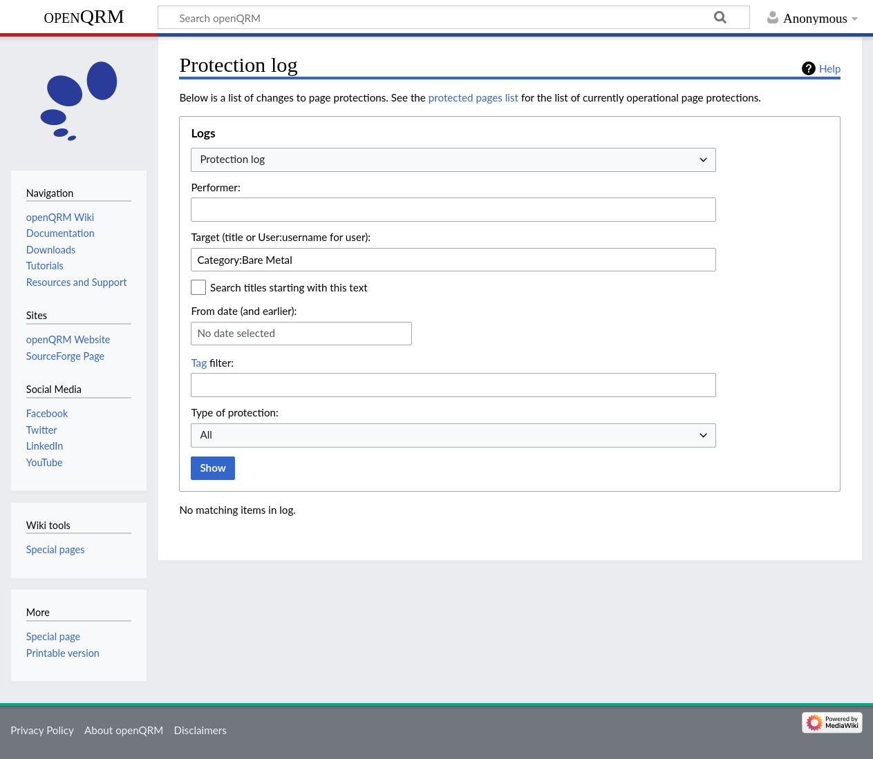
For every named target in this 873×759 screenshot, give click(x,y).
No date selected (236, 333)
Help (830, 68)
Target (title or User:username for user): (280, 237)
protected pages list (473, 97)
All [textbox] (206, 434)
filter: (212, 362)
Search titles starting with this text (289, 287)
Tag (199, 362)
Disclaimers (200, 730)
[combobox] (453, 160)
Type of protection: (234, 412)
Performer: (215, 187)
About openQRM (123, 730)
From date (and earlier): (244, 311)
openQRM (84, 16)
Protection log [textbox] (232, 159)
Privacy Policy (42, 730)
